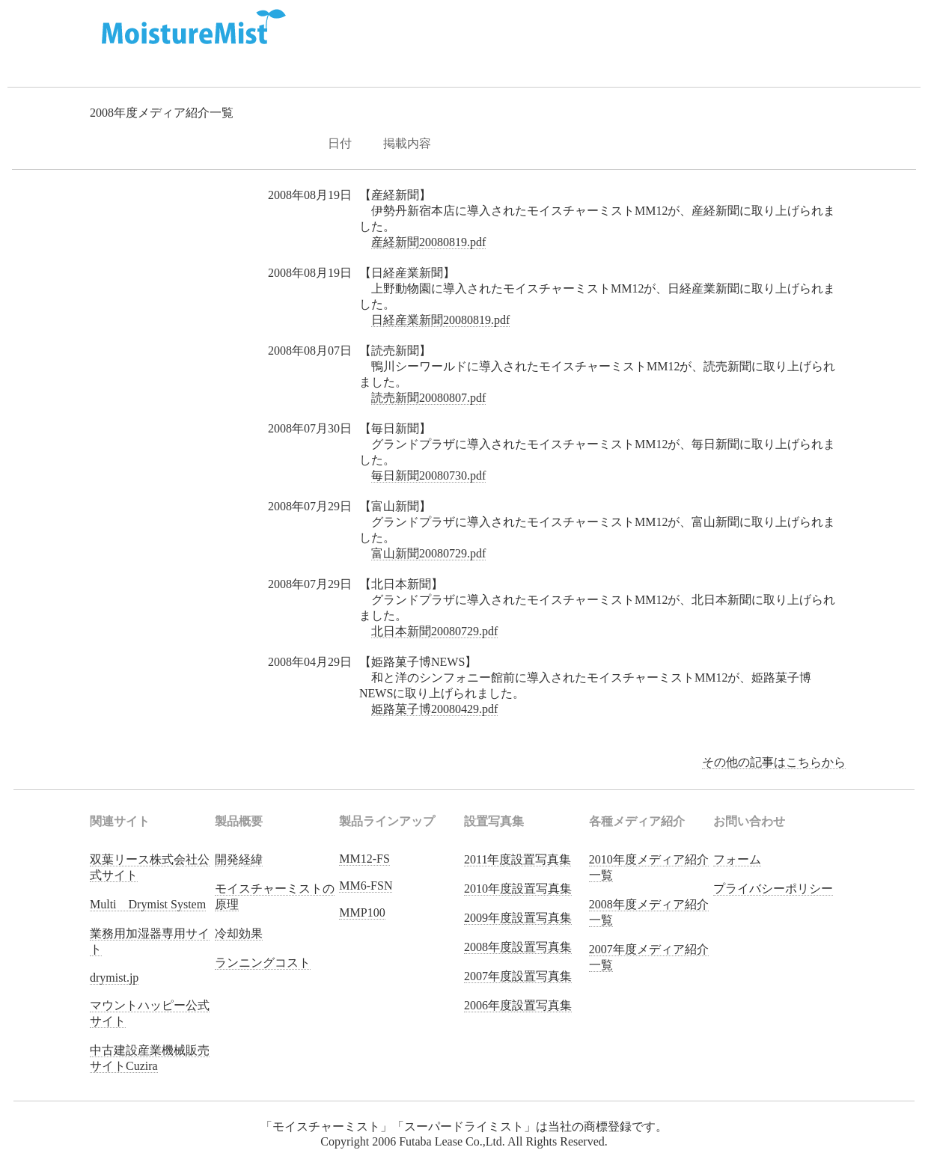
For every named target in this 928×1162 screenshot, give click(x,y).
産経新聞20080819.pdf (428, 242)
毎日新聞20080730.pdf (428, 475)
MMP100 (362, 912)
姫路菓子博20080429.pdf (434, 709)
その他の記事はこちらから (774, 762)
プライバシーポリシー (773, 888)
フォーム (737, 859)
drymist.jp (114, 977)
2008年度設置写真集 (518, 947)
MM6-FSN (365, 885)
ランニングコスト (263, 962)
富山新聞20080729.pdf (428, 553)
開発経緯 (239, 859)
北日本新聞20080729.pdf (434, 631)
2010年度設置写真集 (518, 888)
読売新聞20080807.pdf (428, 397)
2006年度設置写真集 (518, 1005)
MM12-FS (364, 858)
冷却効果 (239, 933)
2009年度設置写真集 (518, 917)
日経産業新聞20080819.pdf (440, 320)
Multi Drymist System (148, 904)
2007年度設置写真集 (518, 976)
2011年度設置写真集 (517, 859)
